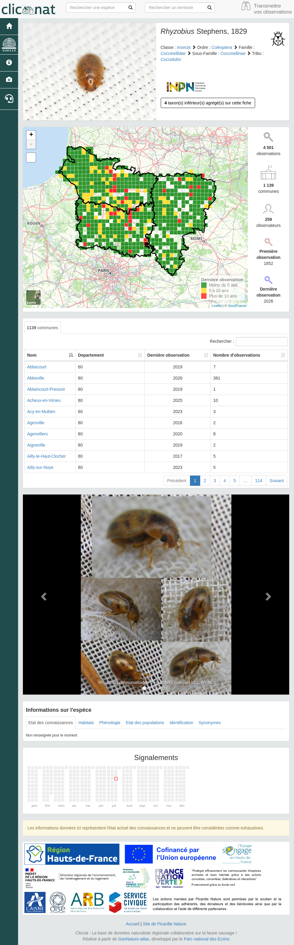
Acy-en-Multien (41, 411)
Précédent (176, 480)
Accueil (132, 923)
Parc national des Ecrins (206, 939)
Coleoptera (221, 47)
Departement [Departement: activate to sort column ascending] (128, 355)
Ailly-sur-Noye (40, 467)
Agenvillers (37, 433)
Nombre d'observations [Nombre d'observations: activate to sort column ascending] (245, 355)
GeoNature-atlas (133, 939)
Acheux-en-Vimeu (44, 400)
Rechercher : (249, 341)
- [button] (31, 144)
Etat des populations (145, 722)
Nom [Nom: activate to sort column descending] (31, 355)
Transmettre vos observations (273, 9)
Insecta (184, 47)
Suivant (277, 480)
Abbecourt (36, 366)
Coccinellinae (232, 53)
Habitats (86, 722)
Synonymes (210, 722)
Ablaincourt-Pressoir (46, 389)
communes (42, 327)
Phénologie (109, 722)
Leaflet (217, 305)
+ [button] (31, 135)
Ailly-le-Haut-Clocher (46, 456)
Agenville (35, 422)
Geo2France (237, 305)
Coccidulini (171, 59)
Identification (181, 722)
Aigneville (36, 445)
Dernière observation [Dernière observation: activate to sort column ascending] (180, 355)
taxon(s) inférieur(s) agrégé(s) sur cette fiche (208, 102)
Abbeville (35, 378)
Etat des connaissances (50, 722)
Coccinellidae (173, 53)
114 (258, 480)
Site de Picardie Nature (164, 923)
